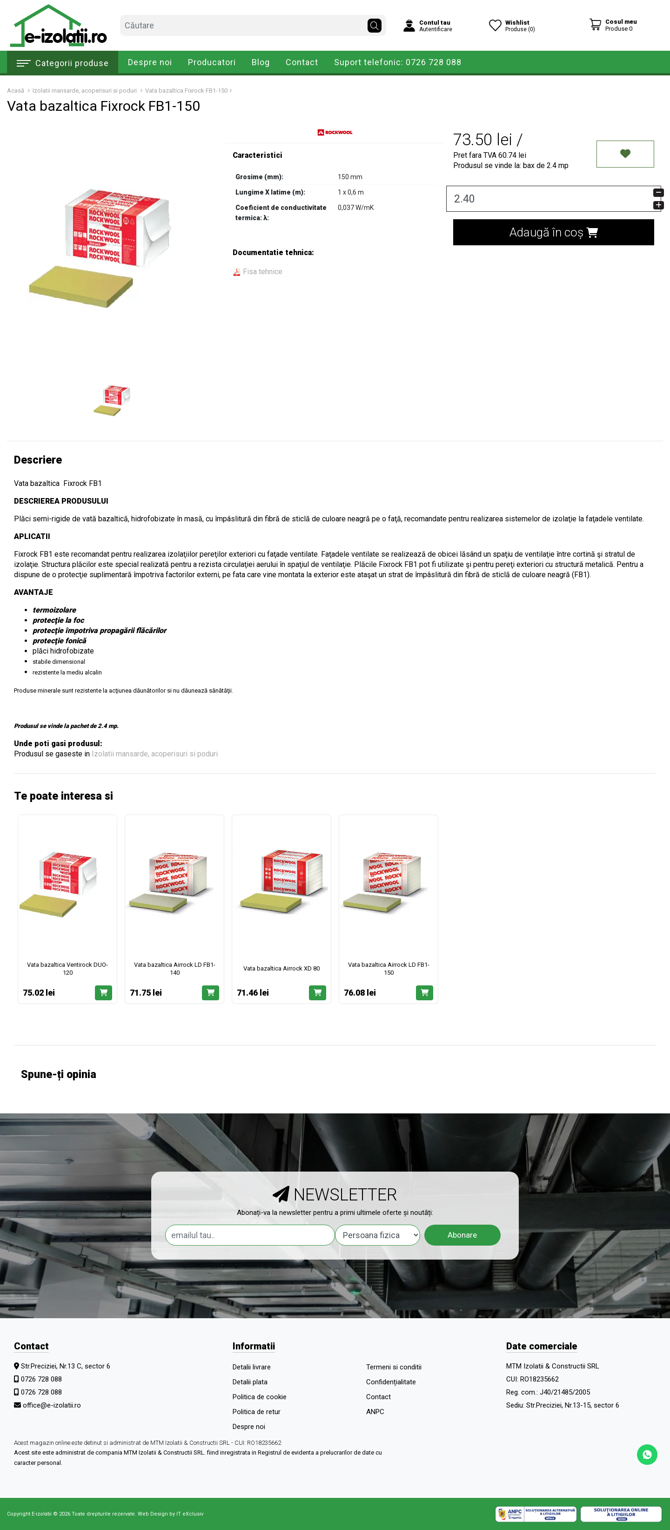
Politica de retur (257, 1412)
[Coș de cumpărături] (613, 25)
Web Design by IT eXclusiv (170, 1514)
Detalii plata (250, 1382)
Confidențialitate (391, 1382)
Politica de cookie (260, 1397)
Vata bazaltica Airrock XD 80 (281, 968)
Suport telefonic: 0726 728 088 (398, 62)
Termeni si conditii (394, 1367)
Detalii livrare (252, 1367)
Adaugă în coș (553, 232)
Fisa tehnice (257, 271)
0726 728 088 (41, 1379)
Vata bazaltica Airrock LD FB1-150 (388, 968)
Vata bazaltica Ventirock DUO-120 (67, 968)
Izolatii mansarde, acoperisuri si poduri (155, 753)
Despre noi (150, 62)
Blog (261, 62)
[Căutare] (374, 23)
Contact (302, 62)
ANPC (375, 1412)
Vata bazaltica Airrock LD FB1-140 (174, 968)
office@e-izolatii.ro (52, 1405)
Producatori (212, 62)
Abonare (462, 1235)
